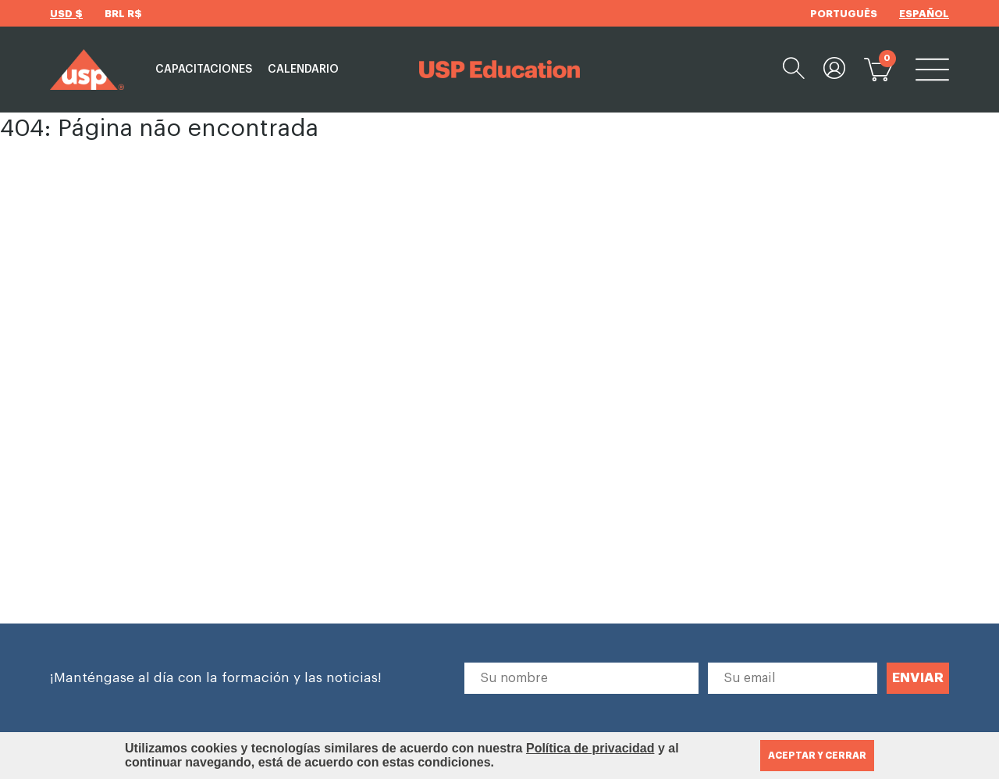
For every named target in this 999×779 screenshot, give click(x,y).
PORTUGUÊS (843, 14)
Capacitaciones (203, 69)
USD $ (66, 14)
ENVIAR (918, 677)
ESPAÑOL (924, 14)
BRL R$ (123, 14)
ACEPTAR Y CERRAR (817, 755)
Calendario (303, 69)
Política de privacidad (590, 748)
